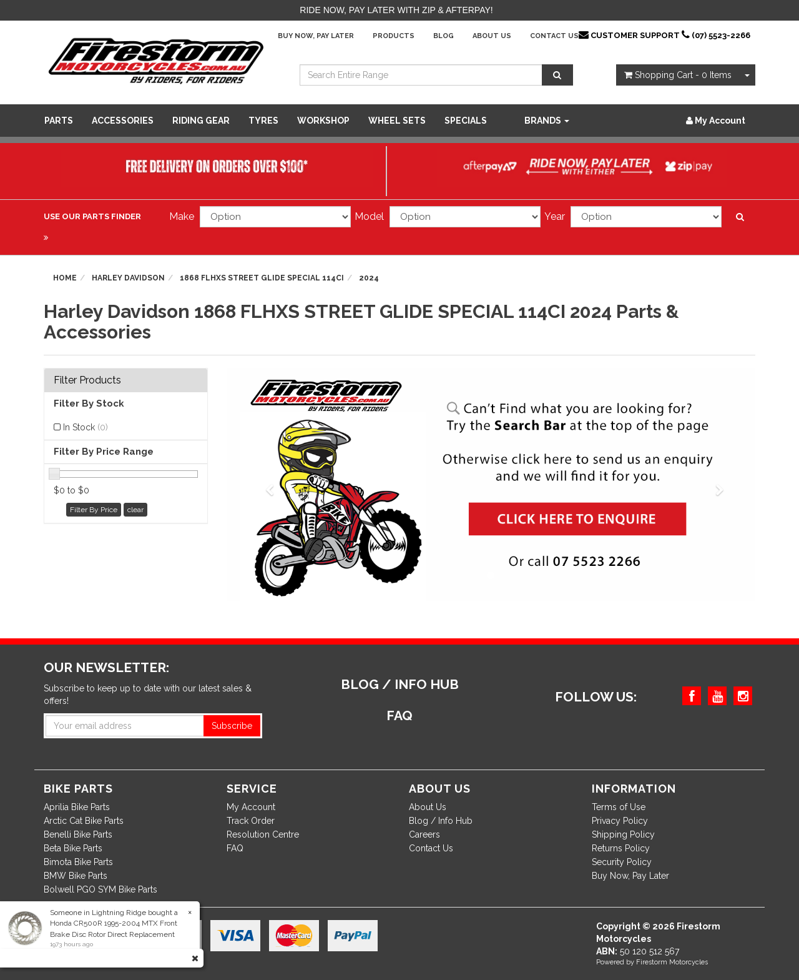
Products (393, 36)
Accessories (123, 121)
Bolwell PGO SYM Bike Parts (100, 889)
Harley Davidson (128, 278)
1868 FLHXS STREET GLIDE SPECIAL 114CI (262, 278)
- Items (678, 75)
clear (135, 509)
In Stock (85, 427)
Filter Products (87, 380)
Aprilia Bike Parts (77, 807)
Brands (546, 121)
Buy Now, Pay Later (316, 36)
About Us (492, 36)
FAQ (235, 848)
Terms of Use (618, 807)
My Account (251, 807)
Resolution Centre (263, 834)
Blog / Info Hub (441, 821)
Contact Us (554, 36)
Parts (58, 121)
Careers (424, 834)
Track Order (251, 821)
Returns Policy (621, 848)
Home (65, 278)
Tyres (263, 121)
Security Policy (622, 862)
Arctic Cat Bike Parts (84, 821)
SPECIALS (465, 121)
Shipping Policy (623, 834)
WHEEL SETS (397, 121)
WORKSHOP (323, 121)
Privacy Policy (620, 821)
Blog (443, 36)
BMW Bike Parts (75, 876)
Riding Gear (201, 121)
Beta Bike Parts (73, 848)
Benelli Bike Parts (78, 834)
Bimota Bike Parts (78, 862)
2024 (369, 278)
